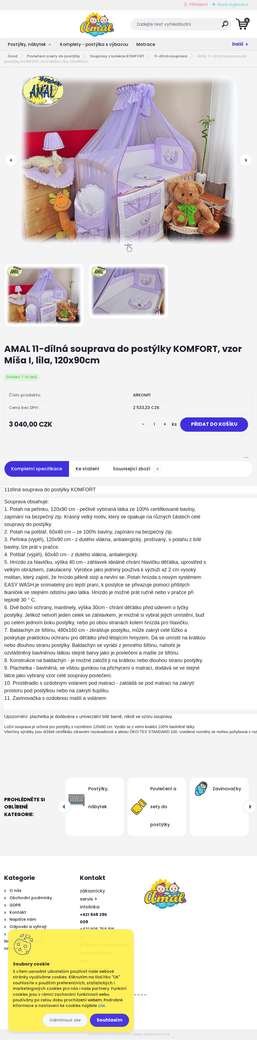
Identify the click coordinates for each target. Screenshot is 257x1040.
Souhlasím (109, 1020)
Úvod (12, 56)
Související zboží (137, 469)
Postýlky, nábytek (27, 44)
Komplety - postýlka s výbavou (94, 44)
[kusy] (152, 424)
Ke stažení (87, 469)
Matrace (145, 44)
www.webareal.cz (151, 1034)
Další (238, 44)
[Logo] (38, 24)
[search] (196, 26)
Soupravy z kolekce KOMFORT (117, 56)
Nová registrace (233, 4)
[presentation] (11, 160)
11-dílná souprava (170, 56)
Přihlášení (198, 4)
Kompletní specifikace (36, 469)
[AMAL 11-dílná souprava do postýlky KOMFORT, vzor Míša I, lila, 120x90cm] (128, 160)
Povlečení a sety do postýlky (53, 56)
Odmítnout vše (65, 1020)
